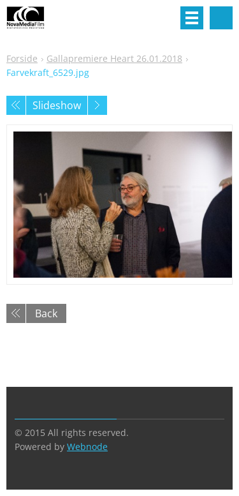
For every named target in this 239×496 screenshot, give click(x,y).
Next (97, 105)
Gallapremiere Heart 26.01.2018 (114, 58)
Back (46, 313)
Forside (22, 58)
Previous (15, 105)
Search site (221, 17)
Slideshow (57, 105)
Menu (191, 18)
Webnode (87, 446)
